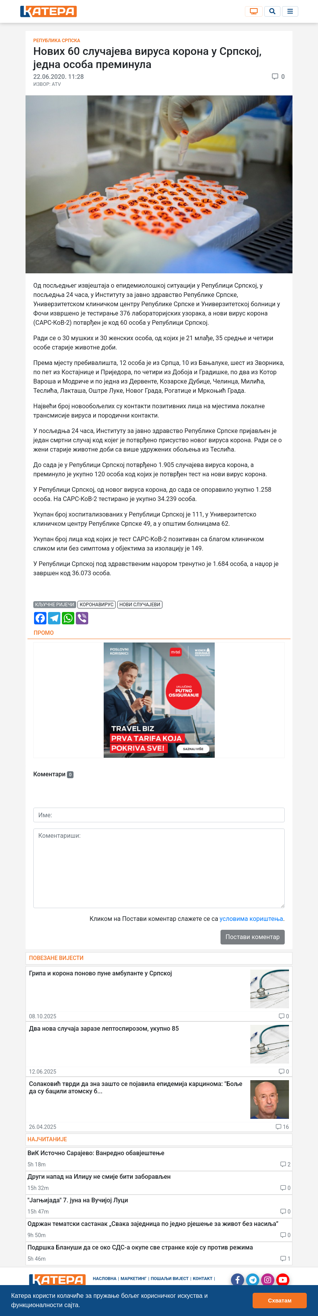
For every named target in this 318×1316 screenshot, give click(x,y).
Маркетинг (134, 1278)
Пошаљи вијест (170, 1278)
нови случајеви (140, 604)
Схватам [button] (280, 1300)
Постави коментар (253, 937)
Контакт (203, 1278)
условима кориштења (251, 918)
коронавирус (96, 604)
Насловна (104, 1278)
